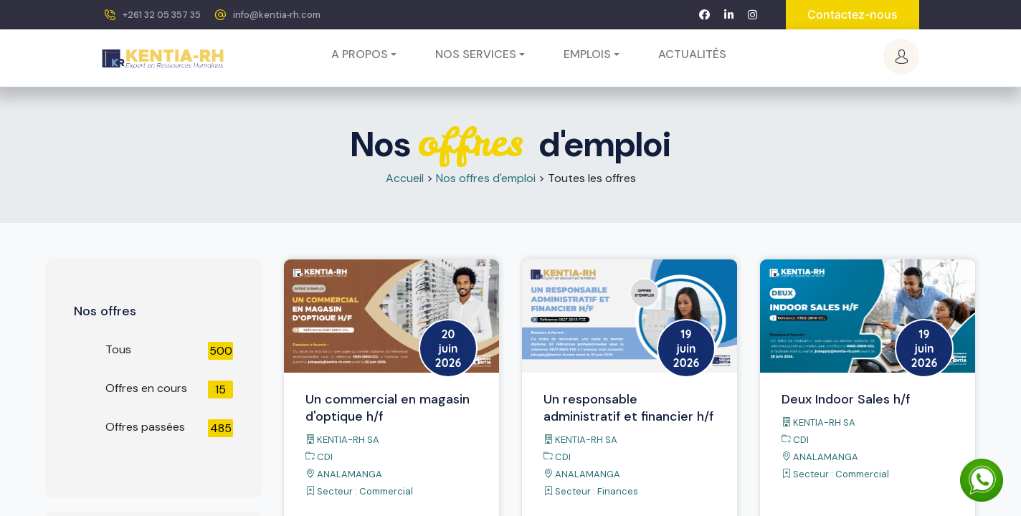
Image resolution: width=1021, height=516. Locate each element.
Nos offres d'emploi (486, 178)
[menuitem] (692, 54)
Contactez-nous (852, 14)
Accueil (405, 178)
